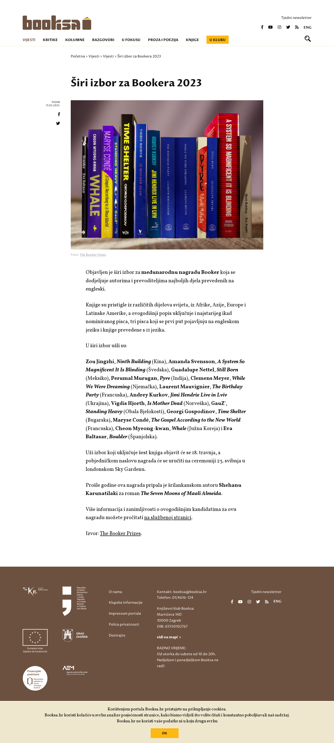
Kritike (50, 40)
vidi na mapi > (169, 637)
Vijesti (29, 40)
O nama (115, 592)
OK (164, 733)
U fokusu (131, 40)
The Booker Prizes (93, 255)
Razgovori (103, 40)
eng (308, 27)
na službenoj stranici (167, 517)
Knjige (192, 40)
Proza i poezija (163, 40)
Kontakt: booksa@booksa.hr (182, 592)
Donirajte (117, 635)
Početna (78, 56)
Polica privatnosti (124, 624)
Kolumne (75, 40)
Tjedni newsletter (296, 17)
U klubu (217, 40)
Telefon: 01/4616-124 (175, 597)
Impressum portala (125, 613)
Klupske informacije (125, 602)
